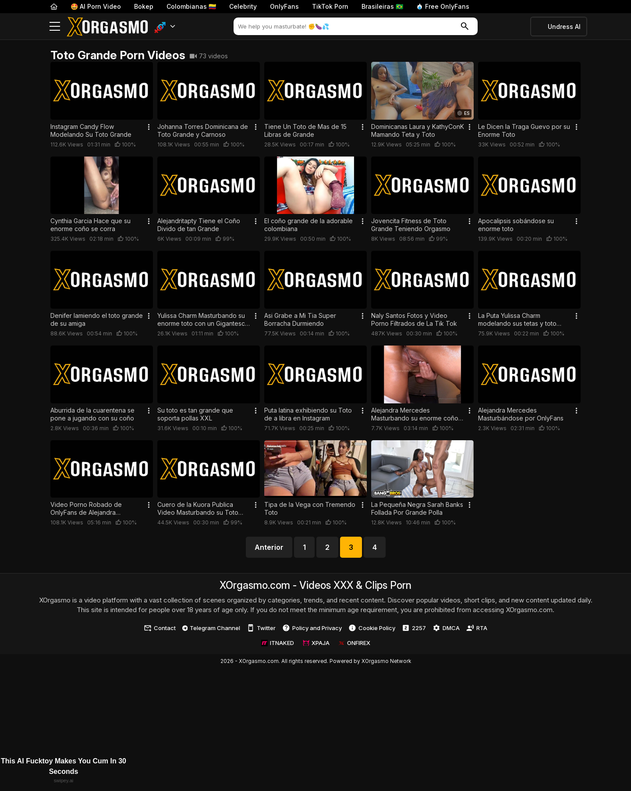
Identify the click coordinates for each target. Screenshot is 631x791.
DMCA (446, 628)
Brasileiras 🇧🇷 (382, 6)
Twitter (261, 628)
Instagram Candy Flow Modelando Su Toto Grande (90, 130)
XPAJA (316, 642)
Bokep (143, 6)
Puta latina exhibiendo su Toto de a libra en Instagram (308, 414)
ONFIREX (354, 642)
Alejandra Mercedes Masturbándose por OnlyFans (521, 414)
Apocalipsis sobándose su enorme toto (516, 224)
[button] (165, 26)
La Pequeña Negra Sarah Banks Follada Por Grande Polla (417, 508)
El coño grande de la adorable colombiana (308, 224)
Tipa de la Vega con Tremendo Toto (309, 508)
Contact (160, 628)
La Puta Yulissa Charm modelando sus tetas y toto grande (517, 320)
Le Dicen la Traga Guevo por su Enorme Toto (524, 130)
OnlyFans (284, 6)
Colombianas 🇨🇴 (191, 6)
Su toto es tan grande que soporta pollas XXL (195, 414)
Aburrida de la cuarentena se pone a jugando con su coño (92, 414)
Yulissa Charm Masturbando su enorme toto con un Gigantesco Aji (203, 320)
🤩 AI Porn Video (96, 6)
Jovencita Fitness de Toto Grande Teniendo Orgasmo (410, 224)
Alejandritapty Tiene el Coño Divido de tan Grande (198, 224)
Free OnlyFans (442, 6)
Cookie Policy (371, 628)
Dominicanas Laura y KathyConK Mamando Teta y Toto (417, 130)
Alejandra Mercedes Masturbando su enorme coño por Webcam (414, 414)
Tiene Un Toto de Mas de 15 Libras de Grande (305, 130)
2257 (414, 628)
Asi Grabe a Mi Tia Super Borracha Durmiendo (300, 319)
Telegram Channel (211, 627)
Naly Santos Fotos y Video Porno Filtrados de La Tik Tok (414, 319)
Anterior (269, 547)
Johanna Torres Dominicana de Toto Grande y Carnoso (202, 130)
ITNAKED (277, 642)
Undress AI (564, 26)
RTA (476, 628)
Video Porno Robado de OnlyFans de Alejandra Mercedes (86, 509)
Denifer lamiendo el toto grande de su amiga (96, 319)
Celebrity (243, 6)
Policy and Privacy (312, 628)
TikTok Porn (330, 6)
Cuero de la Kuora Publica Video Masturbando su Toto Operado (197, 509)
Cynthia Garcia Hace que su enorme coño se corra (90, 224)
